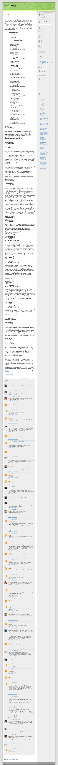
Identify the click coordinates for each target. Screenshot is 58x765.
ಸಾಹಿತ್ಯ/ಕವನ (42, 137)
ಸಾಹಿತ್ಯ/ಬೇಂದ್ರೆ (10, 374)
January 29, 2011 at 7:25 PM (12, 596)
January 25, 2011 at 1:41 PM (12, 447)
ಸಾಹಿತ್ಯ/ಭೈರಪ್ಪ (42, 158)
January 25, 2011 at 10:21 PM (13, 471)
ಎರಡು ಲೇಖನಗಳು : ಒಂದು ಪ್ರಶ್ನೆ (44, 63)
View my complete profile (42, 75)
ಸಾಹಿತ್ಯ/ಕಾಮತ (42, 138)
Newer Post (6, 756)
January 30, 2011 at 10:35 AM (13, 626)
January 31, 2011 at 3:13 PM (12, 673)
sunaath (13, 402)
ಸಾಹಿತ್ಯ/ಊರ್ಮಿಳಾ (43, 134)
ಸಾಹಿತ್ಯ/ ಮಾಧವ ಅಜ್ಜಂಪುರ (44, 125)
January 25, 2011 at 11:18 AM (13, 431)
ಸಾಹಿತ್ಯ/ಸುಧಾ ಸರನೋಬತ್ (44, 167)
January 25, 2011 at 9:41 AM (12, 400)
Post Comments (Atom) (13, 759)
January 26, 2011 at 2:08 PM (12, 493)
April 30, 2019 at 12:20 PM (12, 751)
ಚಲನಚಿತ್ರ (41, 100)
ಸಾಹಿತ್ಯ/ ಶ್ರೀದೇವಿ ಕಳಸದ (43, 128)
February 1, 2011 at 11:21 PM (12, 724)
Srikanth (13, 734)
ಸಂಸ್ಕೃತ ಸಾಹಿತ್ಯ (42, 113)
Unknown (13, 748)
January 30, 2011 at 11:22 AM (13, 639)
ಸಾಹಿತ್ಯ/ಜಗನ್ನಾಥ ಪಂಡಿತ (43, 144)
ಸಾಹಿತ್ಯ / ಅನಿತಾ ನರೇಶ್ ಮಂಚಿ (44, 115)
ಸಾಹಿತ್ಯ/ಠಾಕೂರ (42, 145)
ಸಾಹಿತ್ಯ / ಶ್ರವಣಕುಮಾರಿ (43, 118)
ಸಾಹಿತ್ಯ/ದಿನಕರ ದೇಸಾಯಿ (43, 152)
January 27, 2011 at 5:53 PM (12, 578)
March (41, 57)
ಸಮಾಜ (41, 108)
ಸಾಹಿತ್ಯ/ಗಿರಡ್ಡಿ (42, 143)
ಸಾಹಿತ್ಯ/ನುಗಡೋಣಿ (43, 153)
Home (20, 756)
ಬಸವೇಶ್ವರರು (42, 103)
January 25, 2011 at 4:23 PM (12, 462)
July (41, 53)
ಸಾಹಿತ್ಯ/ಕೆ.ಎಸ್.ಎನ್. (43, 140)
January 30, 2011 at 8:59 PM (12, 648)
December (42, 47)
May (41, 56)
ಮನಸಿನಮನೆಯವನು (15, 657)
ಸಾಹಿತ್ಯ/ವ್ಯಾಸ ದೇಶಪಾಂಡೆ (43, 163)
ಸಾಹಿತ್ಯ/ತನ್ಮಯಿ (42, 148)
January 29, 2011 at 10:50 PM (13, 610)
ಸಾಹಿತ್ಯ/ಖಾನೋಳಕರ (43, 142)
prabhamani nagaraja (15, 719)
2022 (40, 32)
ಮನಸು (13, 425)
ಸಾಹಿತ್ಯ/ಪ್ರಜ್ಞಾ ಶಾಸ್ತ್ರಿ (42, 154)
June (41, 55)
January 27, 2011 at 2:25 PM (12, 538)
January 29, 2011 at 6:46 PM (12, 585)
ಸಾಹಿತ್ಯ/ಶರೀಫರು (42, 164)
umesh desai (14, 495)
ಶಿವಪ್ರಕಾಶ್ (13, 612)
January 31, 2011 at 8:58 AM (12, 655)
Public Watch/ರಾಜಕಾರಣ (44, 98)
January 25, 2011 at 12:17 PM (13, 439)
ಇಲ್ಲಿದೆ (8, 371)
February (41, 58)
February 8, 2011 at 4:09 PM (12, 732)
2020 (40, 35)
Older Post (33, 756)
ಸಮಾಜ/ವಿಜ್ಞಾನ (42, 110)
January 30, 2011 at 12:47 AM (13, 620)
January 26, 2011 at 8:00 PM (12, 498)
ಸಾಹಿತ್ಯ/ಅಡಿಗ (42, 129)
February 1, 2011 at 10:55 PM (12, 717)
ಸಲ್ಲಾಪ (13, 6)
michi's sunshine (42, 17)
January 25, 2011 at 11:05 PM (13, 483)
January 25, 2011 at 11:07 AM (13, 414)
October (41, 50)
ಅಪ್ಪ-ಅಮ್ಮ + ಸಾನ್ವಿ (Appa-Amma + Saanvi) (18, 441)
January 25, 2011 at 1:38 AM (12, 394)
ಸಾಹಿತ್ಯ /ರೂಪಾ (42, 119)
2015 (40, 41)
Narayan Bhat (14, 383)
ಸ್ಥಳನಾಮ (41, 169)
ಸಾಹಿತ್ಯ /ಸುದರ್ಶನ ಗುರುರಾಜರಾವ (45, 120)
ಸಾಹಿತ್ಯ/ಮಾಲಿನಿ (42, 159)
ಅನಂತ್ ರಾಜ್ (14, 509)
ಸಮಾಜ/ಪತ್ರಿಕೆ (42, 109)
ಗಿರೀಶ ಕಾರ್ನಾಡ (42, 99)
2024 (40, 30)
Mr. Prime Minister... (43, 61)
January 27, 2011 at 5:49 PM (12, 564)
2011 (40, 46)
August (41, 52)
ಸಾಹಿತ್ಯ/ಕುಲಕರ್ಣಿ (42, 139)
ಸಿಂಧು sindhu (14, 519)
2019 (40, 36)
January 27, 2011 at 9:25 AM (12, 531)
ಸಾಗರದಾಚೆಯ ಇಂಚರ (15, 390)
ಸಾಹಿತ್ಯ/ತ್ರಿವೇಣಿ (42, 149)
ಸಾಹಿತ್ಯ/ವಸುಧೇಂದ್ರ (42, 162)
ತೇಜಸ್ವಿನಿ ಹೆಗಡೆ (14, 456)
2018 (40, 37)
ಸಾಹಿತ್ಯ (41, 114)
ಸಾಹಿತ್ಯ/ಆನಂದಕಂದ (43, 130)
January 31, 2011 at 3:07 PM (12, 660)
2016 (40, 40)
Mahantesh (13, 533)
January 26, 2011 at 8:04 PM (12, 507)
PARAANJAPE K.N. (15, 396)
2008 (40, 67)
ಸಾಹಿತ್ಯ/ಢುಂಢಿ (42, 147)
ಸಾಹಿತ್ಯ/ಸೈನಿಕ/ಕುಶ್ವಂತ (43, 168)
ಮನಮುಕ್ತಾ (13, 486)
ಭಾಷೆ (40, 104)
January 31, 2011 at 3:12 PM (12, 667)
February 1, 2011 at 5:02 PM (12, 694)
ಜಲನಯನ (13, 628)
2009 (40, 66)
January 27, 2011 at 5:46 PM (12, 549)
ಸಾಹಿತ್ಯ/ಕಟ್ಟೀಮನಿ (42, 135)
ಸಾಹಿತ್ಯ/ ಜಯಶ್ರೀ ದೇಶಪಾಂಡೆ (44, 123)
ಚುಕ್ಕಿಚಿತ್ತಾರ (13, 580)
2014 (40, 42)
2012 (40, 45)
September (42, 51)
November (42, 48)
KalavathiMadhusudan (15, 650)
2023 (40, 31)
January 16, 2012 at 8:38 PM (12, 740)
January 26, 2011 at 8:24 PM (12, 517)
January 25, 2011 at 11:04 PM (13, 477)
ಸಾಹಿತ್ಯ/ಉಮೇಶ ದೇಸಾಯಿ (44, 133)
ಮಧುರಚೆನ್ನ (41, 105)
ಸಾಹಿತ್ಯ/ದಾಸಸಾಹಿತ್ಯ (43, 150)
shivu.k (13, 464)
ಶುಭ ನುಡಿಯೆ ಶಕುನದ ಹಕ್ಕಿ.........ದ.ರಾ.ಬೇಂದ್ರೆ (46, 62)
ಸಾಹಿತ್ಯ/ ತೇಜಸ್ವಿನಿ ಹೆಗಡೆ (43, 124)
